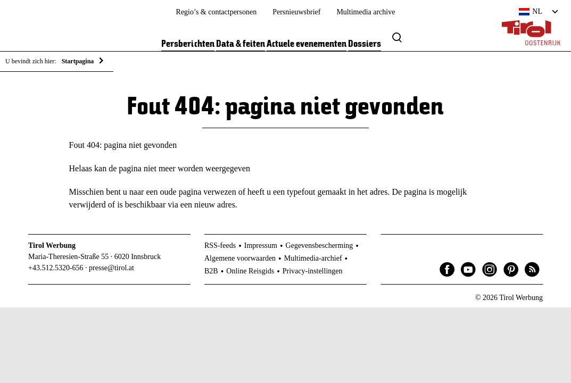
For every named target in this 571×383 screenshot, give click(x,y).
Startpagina (78, 61)
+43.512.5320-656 (56, 268)
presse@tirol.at (111, 268)
